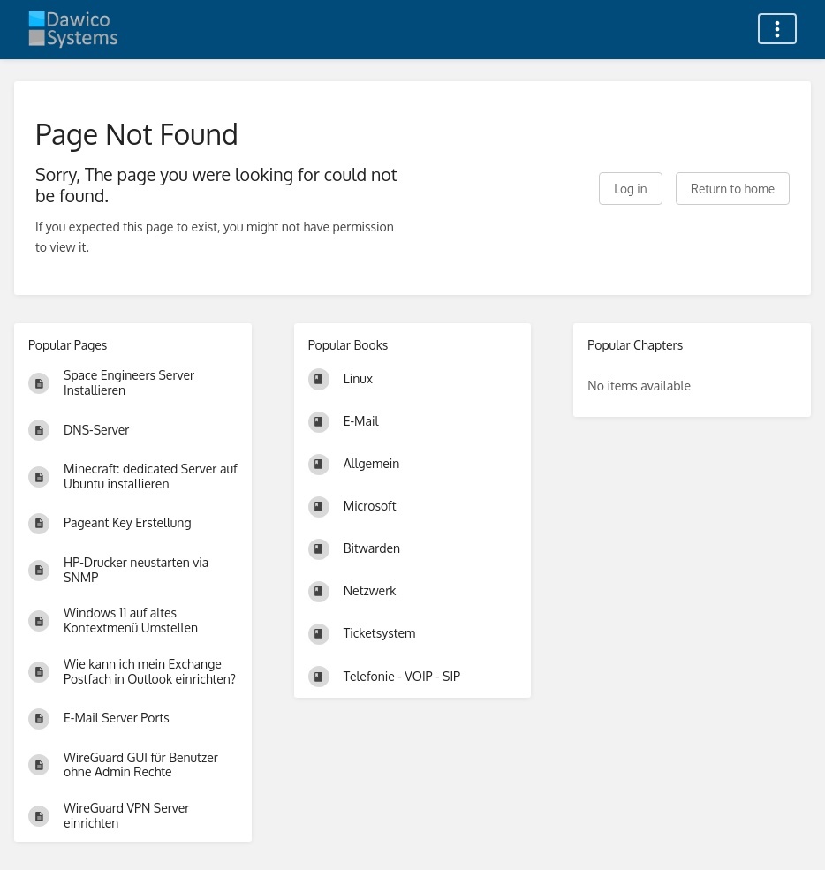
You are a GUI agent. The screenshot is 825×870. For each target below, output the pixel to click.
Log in (630, 188)
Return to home (733, 188)
